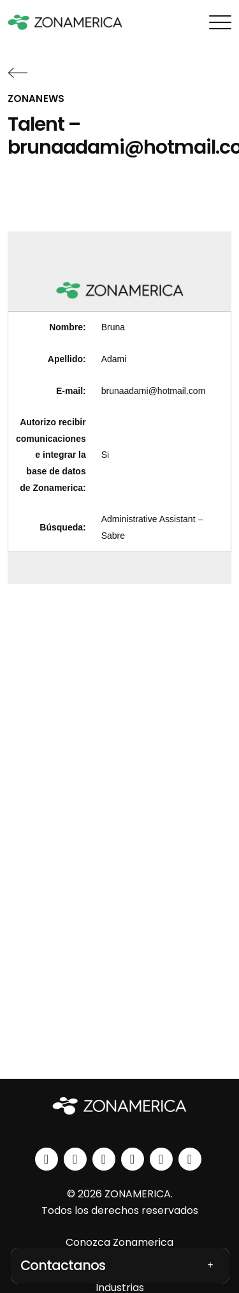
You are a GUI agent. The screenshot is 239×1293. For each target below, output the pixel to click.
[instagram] (75, 1159)
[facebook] (103, 1159)
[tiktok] (189, 1159)
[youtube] (132, 1159)
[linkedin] (46, 1159)
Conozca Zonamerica (119, 1242)
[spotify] (161, 1159)
